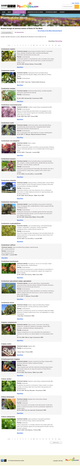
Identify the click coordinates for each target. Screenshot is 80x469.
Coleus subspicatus (8, 420)
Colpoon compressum (8, 325)
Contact (62, 12)
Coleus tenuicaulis (7, 401)
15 (52, 45)
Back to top (56, 446)
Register (77, 3)
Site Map (61, 460)
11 (40, 45)
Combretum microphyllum (10, 142)
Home (3, 12)
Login (73, 3)
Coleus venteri (6, 382)
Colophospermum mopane (10, 362)
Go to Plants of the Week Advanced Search (50, 32)
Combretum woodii (7, 71)
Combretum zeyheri (8, 49)
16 (55, 45)
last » (59, 45)
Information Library (51, 12)
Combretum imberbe (8, 182)
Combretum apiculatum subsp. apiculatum (16, 283)
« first (8, 45)
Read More (20, 67)
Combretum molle (7, 124)
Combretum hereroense (9, 204)
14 (49, 45)
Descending (58, 41)
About (9, 12)
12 (43, 45)
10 (37, 45)
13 (46, 45)
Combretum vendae (8, 89)
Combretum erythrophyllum (10, 225)
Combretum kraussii (8, 160)
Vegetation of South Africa (35, 12)
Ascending (51, 41)
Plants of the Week (19, 12)
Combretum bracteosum (9, 264)
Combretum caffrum (8, 247)
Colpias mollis (6, 347)
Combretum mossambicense (11, 105)
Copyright (55, 460)
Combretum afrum (7, 305)
